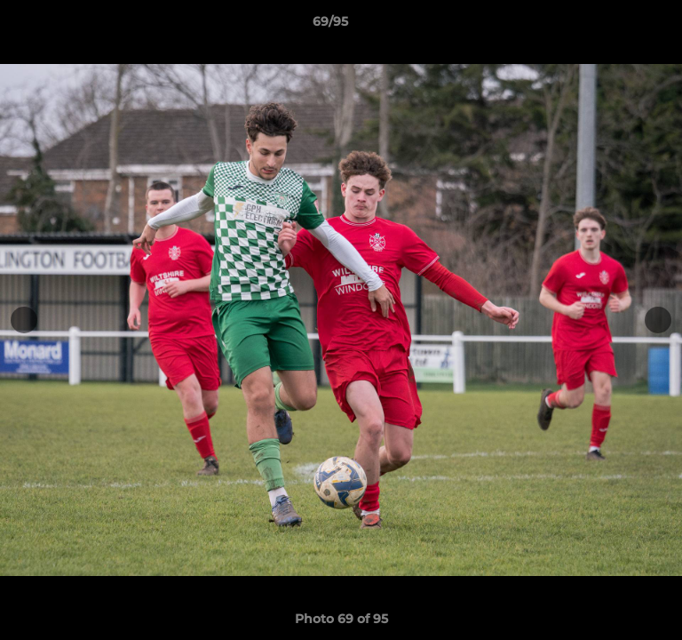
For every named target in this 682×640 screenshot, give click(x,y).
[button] (618, 26)
